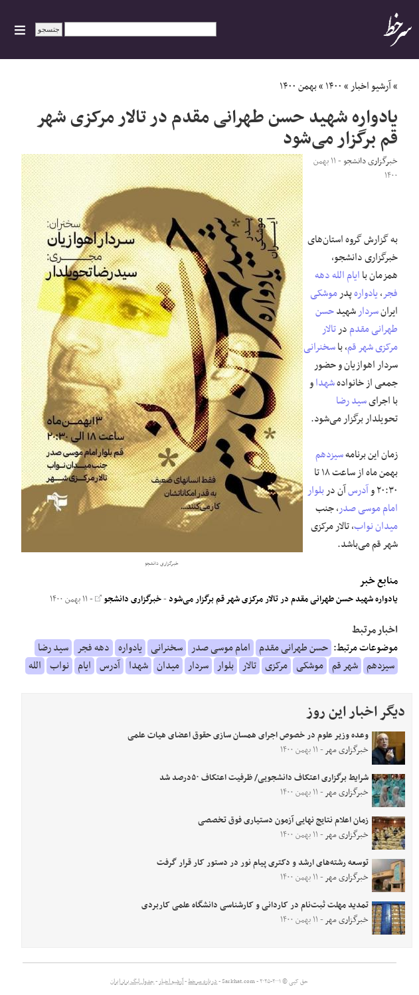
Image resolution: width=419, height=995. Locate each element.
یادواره (366, 293)
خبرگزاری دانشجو (128, 599)
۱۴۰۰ (333, 86)
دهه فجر (93, 647)
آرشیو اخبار (371, 86)
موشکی (323, 293)
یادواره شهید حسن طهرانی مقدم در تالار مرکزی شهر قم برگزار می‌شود (283, 599)
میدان (386, 526)
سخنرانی (319, 347)
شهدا (325, 383)
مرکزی (386, 347)
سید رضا (351, 401)
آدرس (358, 490)
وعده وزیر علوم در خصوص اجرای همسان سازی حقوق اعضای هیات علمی (248, 735)
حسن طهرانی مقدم (356, 320)
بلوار (315, 490)
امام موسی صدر (368, 508)
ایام (353, 275)
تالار (329, 329)
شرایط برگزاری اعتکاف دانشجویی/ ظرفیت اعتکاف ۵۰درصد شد (264, 778)
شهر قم (360, 347)
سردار (368, 311)
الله (338, 275)
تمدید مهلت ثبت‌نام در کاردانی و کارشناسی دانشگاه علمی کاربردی (255, 905)
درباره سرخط (202, 981)
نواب (363, 526)
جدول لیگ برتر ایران (132, 981)
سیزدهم (329, 454)
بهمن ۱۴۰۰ (298, 86)
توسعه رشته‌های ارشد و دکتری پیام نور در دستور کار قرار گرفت (263, 863)
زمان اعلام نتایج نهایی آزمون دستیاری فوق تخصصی (283, 820)
